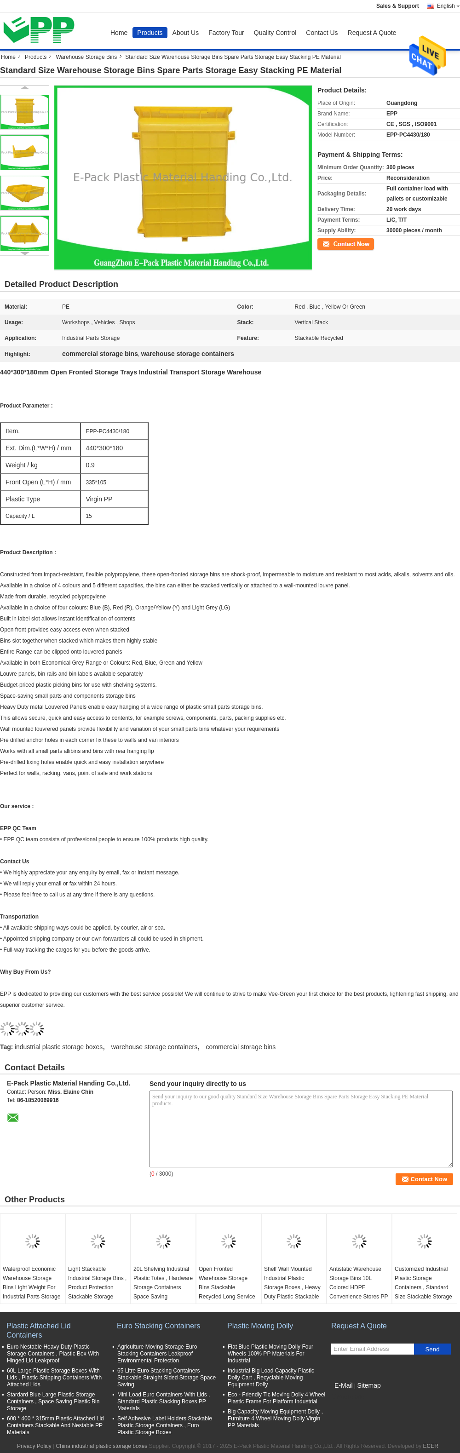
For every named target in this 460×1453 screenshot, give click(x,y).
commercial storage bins (241, 1047)
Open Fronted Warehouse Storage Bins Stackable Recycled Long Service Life (227, 1287)
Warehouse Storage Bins (86, 57)
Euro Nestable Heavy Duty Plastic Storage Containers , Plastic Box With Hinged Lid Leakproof (53, 1354)
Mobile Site (347, 1397)
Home (118, 32)
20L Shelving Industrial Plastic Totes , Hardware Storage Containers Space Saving (163, 1283)
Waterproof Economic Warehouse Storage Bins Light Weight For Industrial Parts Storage (31, 1283)
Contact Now (333, 243)
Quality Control (275, 32)
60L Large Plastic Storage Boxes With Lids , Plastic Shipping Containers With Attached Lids (54, 1377)
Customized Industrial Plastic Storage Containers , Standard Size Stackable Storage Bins (423, 1287)
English (448, 6)
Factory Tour (226, 32)
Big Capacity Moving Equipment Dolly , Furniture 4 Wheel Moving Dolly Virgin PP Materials (275, 1418)
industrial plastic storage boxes (59, 1047)
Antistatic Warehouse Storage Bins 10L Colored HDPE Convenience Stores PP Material (358, 1287)
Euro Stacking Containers (158, 1326)
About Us (185, 32)
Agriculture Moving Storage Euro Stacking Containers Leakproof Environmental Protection (157, 1354)
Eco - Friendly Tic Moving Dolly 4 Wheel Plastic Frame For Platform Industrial (276, 1398)
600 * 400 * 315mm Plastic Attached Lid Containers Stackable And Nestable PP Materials (55, 1425)
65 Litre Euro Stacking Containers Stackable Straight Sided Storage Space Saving (166, 1377)
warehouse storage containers (154, 1047)
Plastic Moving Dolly (260, 1326)
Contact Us (322, 32)
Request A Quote (372, 32)
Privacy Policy (34, 1446)
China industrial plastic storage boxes (102, 1446)
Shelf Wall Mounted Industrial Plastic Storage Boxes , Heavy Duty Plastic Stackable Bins (292, 1287)
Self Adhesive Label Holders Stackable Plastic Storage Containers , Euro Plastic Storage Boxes (164, 1425)
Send (432, 1349)
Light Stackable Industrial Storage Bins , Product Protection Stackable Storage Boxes (97, 1287)
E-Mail (343, 1385)
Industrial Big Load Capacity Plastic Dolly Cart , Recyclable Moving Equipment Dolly (271, 1377)
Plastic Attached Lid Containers (38, 1330)
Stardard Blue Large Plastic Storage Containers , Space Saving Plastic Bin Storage (53, 1401)
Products (149, 32)
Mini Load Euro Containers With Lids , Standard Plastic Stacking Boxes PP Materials (163, 1401)
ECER (430, 1446)
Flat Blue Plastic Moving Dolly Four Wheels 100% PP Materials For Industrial (270, 1354)
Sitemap (368, 1385)
